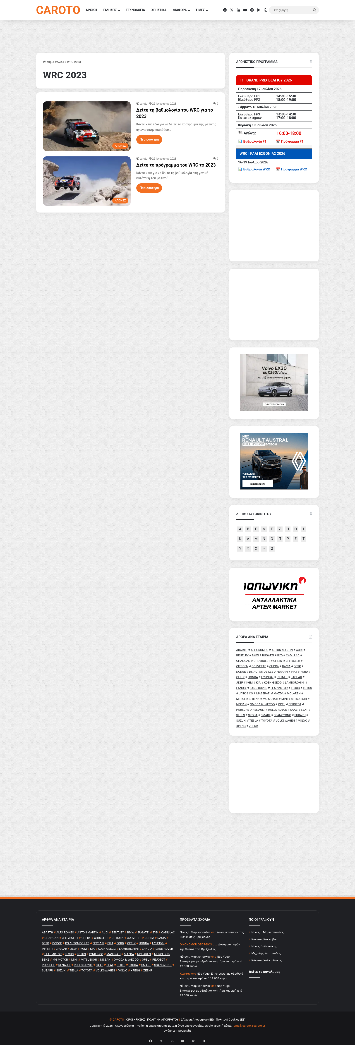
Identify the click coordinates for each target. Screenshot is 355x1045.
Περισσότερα (149, 139)
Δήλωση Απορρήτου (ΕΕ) (197, 1019)
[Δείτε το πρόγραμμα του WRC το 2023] (87, 181)
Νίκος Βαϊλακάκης (264, 946)
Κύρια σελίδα (53, 62)
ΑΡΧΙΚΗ (91, 10)
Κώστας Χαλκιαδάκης (267, 960)
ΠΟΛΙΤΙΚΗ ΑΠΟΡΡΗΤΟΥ (163, 1019)
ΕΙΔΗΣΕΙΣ (110, 10)
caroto (143, 103)
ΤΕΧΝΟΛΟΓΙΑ (135, 10)
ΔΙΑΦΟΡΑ (180, 10)
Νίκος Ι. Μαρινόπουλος (268, 932)
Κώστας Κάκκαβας (265, 939)
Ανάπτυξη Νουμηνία (177, 1030)
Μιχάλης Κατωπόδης (266, 953)
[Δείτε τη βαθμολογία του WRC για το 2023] (87, 126)
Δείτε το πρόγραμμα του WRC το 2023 (176, 165)
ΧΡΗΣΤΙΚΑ (158, 10)
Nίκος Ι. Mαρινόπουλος (195, 932)
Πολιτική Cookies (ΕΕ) (230, 1019)
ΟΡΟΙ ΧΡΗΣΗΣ (135, 1019)
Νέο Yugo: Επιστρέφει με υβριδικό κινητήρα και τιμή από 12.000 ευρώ (211, 961)
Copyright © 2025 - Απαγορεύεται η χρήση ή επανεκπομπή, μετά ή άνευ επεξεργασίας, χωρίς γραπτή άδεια (160, 1025)
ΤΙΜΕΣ (200, 10)
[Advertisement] (274, 778)
